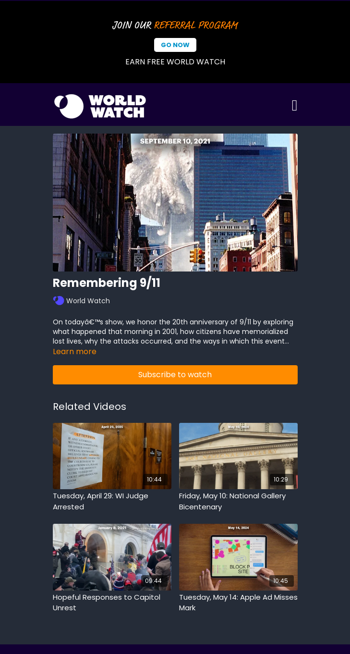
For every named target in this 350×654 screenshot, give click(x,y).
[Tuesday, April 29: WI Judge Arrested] (112, 501)
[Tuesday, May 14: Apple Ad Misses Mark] (238, 603)
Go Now (175, 44)
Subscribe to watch (175, 374)
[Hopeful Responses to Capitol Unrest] (112, 603)
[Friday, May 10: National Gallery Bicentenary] (238, 501)
